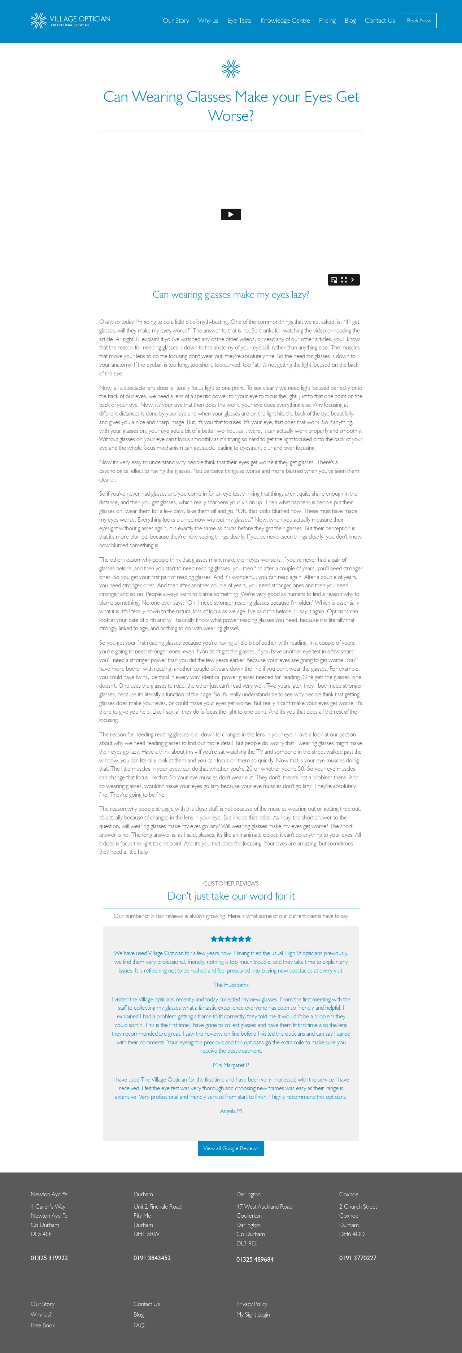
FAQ (139, 1325)
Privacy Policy (251, 1304)
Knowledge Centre (285, 20)
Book (419, 20)
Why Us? (41, 1314)
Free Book (43, 1325)
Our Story (176, 20)
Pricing (327, 20)
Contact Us (380, 20)
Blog (350, 20)
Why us (208, 20)
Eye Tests (239, 20)
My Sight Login (253, 1314)
